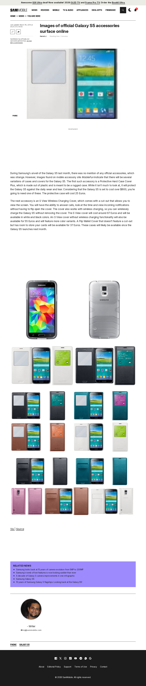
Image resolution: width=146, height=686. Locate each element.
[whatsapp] (86, 658)
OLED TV (75, 2)
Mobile (56, 10)
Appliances (82, 10)
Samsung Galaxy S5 (25, 579)
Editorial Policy (54, 666)
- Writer (31, 626)
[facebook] (56, 658)
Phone (13, 645)
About (41, 666)
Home (13, 16)
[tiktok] (70, 658)
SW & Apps (97, 10)
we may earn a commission (21, 42)
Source (20, 528)
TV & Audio (68, 10)
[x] (60, 658)
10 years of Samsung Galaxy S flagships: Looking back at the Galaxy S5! (49, 582)
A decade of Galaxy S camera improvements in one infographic (45, 576)
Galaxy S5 (24, 645)
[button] (123, 10)
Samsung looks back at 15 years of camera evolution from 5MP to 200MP (49, 569)
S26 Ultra (37, 2)
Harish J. (43, 36)
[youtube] (75, 658)
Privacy (93, 666)
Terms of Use (80, 666)
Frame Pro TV (92, 2)
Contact (103, 666)
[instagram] (65, 658)
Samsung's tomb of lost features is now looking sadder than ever (46, 572)
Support (67, 666)
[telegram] (80, 658)
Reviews (45, 10)
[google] (90, 658)
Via (12, 528)
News (34, 10)
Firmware (111, 10)
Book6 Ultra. (118, 2)
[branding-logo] (18, 10)
